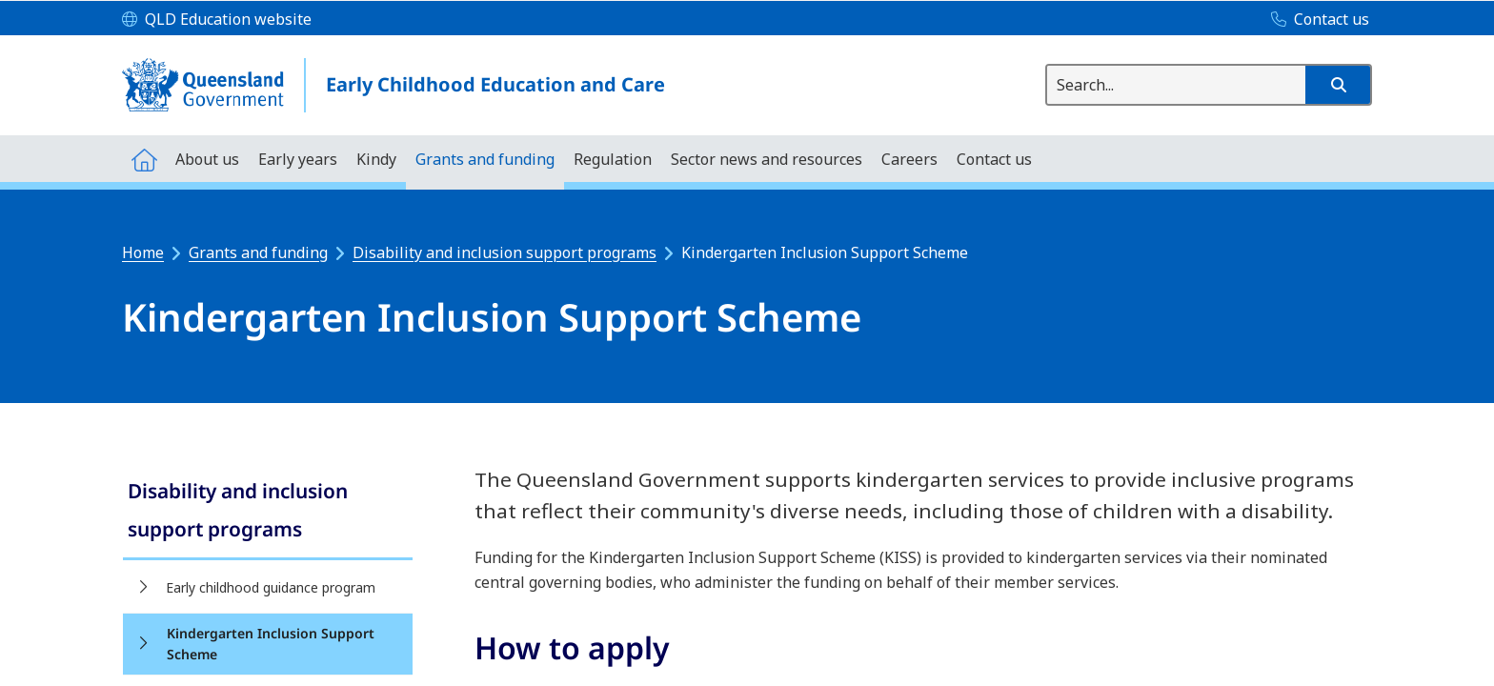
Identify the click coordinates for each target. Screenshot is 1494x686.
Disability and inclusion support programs (504, 252)
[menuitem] (144, 158)
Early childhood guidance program (270, 587)
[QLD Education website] (217, 20)
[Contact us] (1315, 20)
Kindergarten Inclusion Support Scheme (270, 643)
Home (143, 252)
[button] (1337, 85)
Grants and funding (258, 252)
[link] (268, 512)
